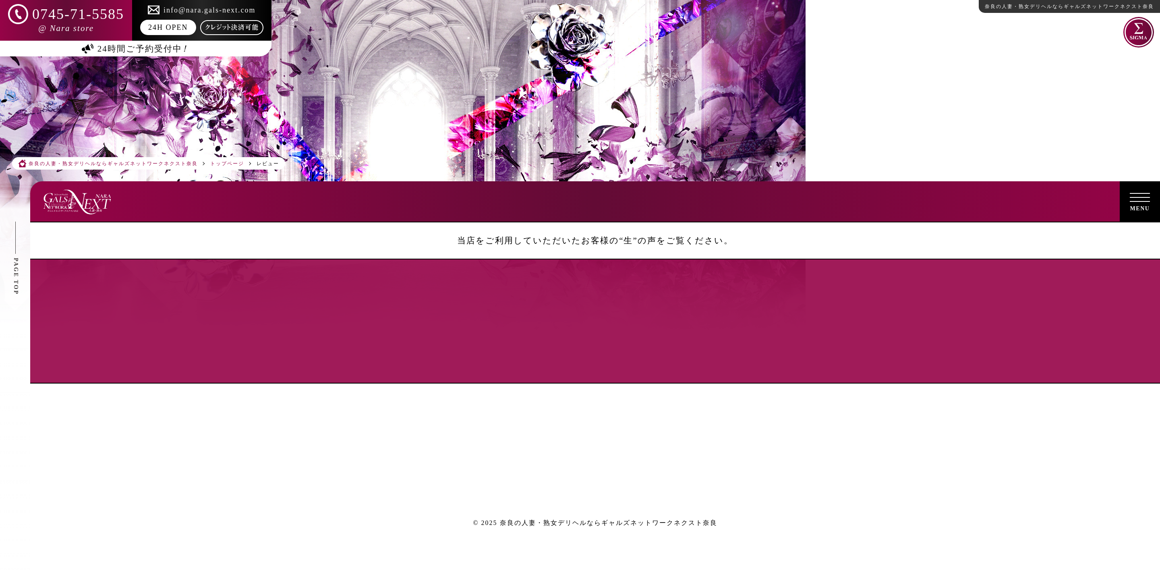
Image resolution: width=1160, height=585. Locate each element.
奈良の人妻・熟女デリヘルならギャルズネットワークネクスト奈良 (608, 522)
